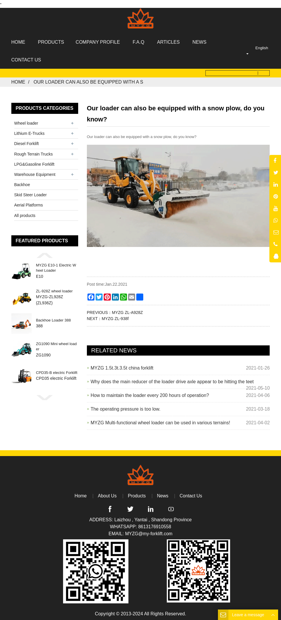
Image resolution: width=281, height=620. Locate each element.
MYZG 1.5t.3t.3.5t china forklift (122, 366)
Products (137, 494)
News (163, 494)
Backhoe (22, 183)
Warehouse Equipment (35, 172)
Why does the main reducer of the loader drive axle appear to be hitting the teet (172, 379)
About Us (107, 494)
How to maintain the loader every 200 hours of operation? (150, 393)
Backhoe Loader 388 (53, 318)
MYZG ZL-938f (115, 317)
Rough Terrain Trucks (33, 152)
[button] (44, 253)
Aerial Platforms (28, 203)
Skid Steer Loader (30, 193)
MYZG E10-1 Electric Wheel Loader (56, 266)
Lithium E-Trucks (29, 131)
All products (24, 213)
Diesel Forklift (26, 141)
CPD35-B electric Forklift (56, 371)
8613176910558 (154, 524)
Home (18, 80)
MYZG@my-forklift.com (149, 531)
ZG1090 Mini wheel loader (56, 344)
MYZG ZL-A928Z (127, 310)
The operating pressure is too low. (125, 407)
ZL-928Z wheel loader (54, 289)
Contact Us (191, 494)
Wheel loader (26, 121)
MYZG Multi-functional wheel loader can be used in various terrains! (160, 420)
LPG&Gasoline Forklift (34, 162)
